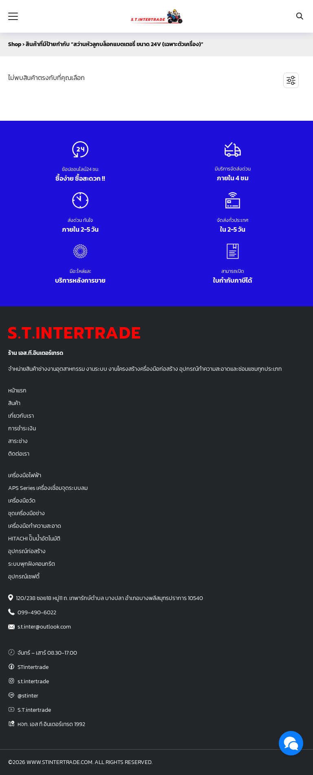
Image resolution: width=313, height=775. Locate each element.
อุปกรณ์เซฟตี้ (24, 576)
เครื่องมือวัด (21, 500)
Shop (14, 44)
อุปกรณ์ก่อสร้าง (27, 551)
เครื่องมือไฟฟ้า (24, 475)
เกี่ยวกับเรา (21, 415)
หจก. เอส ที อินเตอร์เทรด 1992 (51, 724)
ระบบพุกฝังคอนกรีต (31, 563)
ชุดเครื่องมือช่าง (26, 513)
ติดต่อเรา (18, 453)
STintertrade (33, 666)
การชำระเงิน (22, 428)
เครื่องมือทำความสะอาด (34, 525)
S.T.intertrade (34, 709)
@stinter (28, 695)
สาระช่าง (18, 440)
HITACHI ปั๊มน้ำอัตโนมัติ (34, 538)
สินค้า (14, 403)
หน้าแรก (17, 390)
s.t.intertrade (33, 681)
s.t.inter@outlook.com (44, 626)
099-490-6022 (37, 612)
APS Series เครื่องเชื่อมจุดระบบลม (48, 487)
